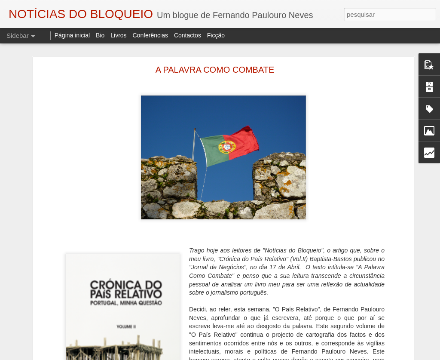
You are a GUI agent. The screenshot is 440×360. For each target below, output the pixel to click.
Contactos (187, 35)
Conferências (150, 35)
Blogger (288, 355)
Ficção (216, 35)
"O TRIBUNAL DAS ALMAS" (53, 343)
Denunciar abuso (317, 355)
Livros (118, 35)
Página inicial (72, 35)
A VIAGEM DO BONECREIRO (56, 323)
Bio (100, 35)
